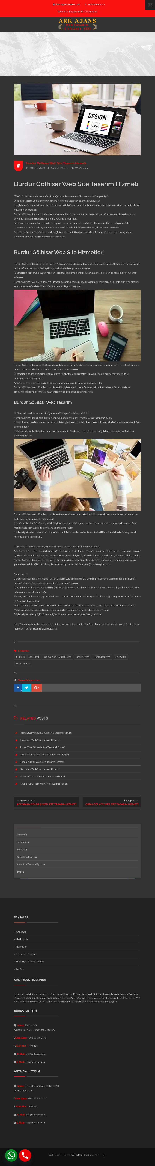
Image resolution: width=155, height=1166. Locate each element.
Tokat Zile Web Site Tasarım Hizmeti (39, 739)
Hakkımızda (23, 841)
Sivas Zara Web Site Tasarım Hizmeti (39, 769)
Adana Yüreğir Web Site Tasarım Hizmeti (42, 761)
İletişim (21, 871)
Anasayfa (22, 834)
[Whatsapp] (11, 1155)
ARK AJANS (77, 1155)
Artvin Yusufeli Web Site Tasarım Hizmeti (42, 747)
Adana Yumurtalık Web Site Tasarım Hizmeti (44, 783)
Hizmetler (22, 849)
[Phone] (25, 1155)
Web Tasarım (81, 168)
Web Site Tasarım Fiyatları (31, 864)
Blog (16, 623)
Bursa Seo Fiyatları (27, 856)
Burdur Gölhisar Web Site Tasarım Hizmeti (57, 163)
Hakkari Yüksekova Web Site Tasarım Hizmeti (44, 754)
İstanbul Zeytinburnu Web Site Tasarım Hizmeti (46, 732)
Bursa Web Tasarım (60, 168)
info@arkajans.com (66, 4)
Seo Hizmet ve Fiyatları (101, 623)
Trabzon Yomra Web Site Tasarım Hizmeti (42, 776)
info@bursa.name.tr (35, 1062)
